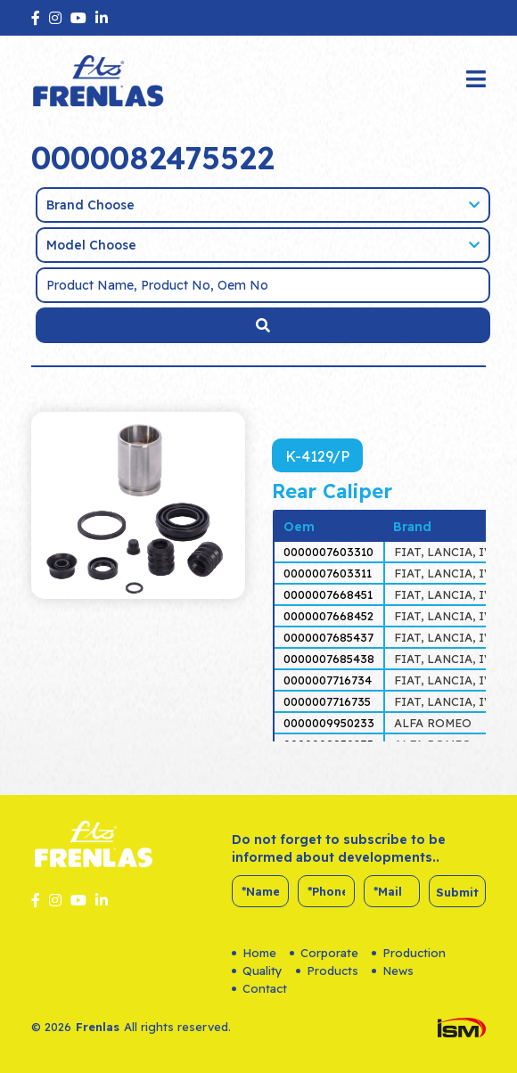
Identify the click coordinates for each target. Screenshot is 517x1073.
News (393, 970)
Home (254, 953)
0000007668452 (328, 616)
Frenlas (97, 1026)
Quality (257, 970)
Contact (259, 988)
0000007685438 (328, 658)
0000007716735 (327, 701)
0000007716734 (327, 680)
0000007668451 (328, 594)
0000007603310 (328, 552)
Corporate (324, 953)
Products (327, 970)
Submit (457, 892)
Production (409, 953)
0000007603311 (327, 573)
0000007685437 (328, 637)
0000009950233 (328, 723)
